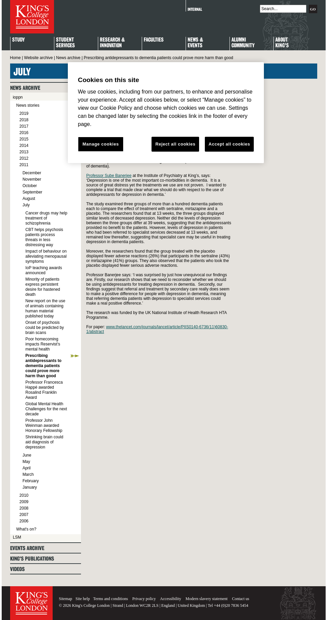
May (26, 461)
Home (15, 57)
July (26, 205)
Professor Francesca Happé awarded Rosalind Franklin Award (44, 390)
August (29, 198)
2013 (24, 152)
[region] (166, 112)
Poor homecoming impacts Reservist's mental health (42, 344)
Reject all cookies (175, 144)
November (32, 179)
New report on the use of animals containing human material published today (45, 308)
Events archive (27, 548)
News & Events (195, 43)
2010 (24, 495)
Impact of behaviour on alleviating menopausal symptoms (45, 256)
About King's (282, 43)
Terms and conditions (110, 598)
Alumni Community (242, 43)
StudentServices (65, 43)
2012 (24, 158)
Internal (195, 9)
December (32, 173)
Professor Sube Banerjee (109, 175)
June (27, 455)
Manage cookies (100, 144)
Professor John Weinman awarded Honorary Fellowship (43, 425)
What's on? (26, 529)
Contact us (240, 598)
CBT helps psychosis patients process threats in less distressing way (44, 237)
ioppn (18, 97)
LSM (17, 537)
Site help (83, 598)
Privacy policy (144, 598)
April (27, 468)
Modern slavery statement (207, 598)
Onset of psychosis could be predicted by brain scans (44, 327)
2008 (24, 508)
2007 (24, 514)
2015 (24, 139)
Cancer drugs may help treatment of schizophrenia (46, 218)
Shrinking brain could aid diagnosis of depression (44, 442)
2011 (24, 164)
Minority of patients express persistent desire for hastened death (42, 287)
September (33, 192)
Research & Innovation (112, 43)
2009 (24, 501)
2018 (24, 120)
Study (18, 40)
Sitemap (65, 598)
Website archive (38, 57)
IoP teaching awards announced (43, 270)
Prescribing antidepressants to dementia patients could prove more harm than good (43, 365)
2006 (24, 521)
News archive (68, 57)
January (30, 487)
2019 (24, 113)
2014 (24, 145)
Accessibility (170, 598)
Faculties (154, 40)
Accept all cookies (229, 144)
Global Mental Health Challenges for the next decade (46, 409)
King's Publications (32, 559)
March (28, 474)
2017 (24, 126)
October (30, 185)
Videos (17, 569)
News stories (27, 105)
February (31, 481)
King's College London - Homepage (32, 16)
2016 (24, 132)
